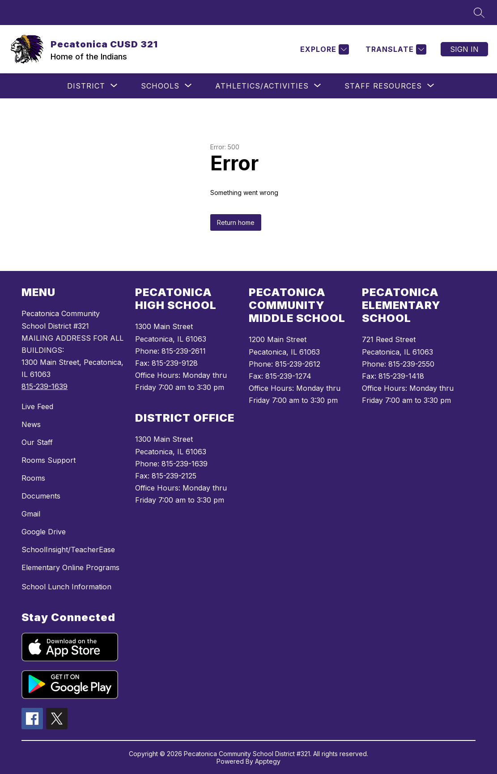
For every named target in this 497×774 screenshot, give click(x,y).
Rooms (33, 478)
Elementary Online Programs (70, 567)
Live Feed (37, 406)
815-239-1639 (44, 386)
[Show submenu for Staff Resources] (383, 85)
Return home (236, 222)
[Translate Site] (394, 49)
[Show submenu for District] (86, 85)
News (31, 424)
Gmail (30, 513)
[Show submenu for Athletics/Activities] (262, 85)
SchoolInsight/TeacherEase (68, 549)
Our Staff (37, 442)
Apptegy (267, 761)
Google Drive (43, 531)
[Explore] (323, 49)
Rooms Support (48, 460)
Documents (40, 495)
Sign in (464, 49)
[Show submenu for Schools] (160, 85)
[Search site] (479, 12)
